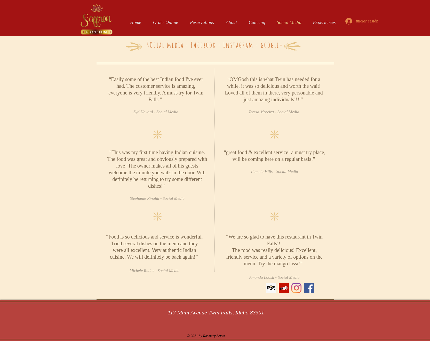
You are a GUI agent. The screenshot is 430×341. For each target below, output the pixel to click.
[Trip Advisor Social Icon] (271, 288)
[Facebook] (309, 288)
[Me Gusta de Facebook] (227, 290)
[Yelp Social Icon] (284, 288)
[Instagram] (296, 288)
